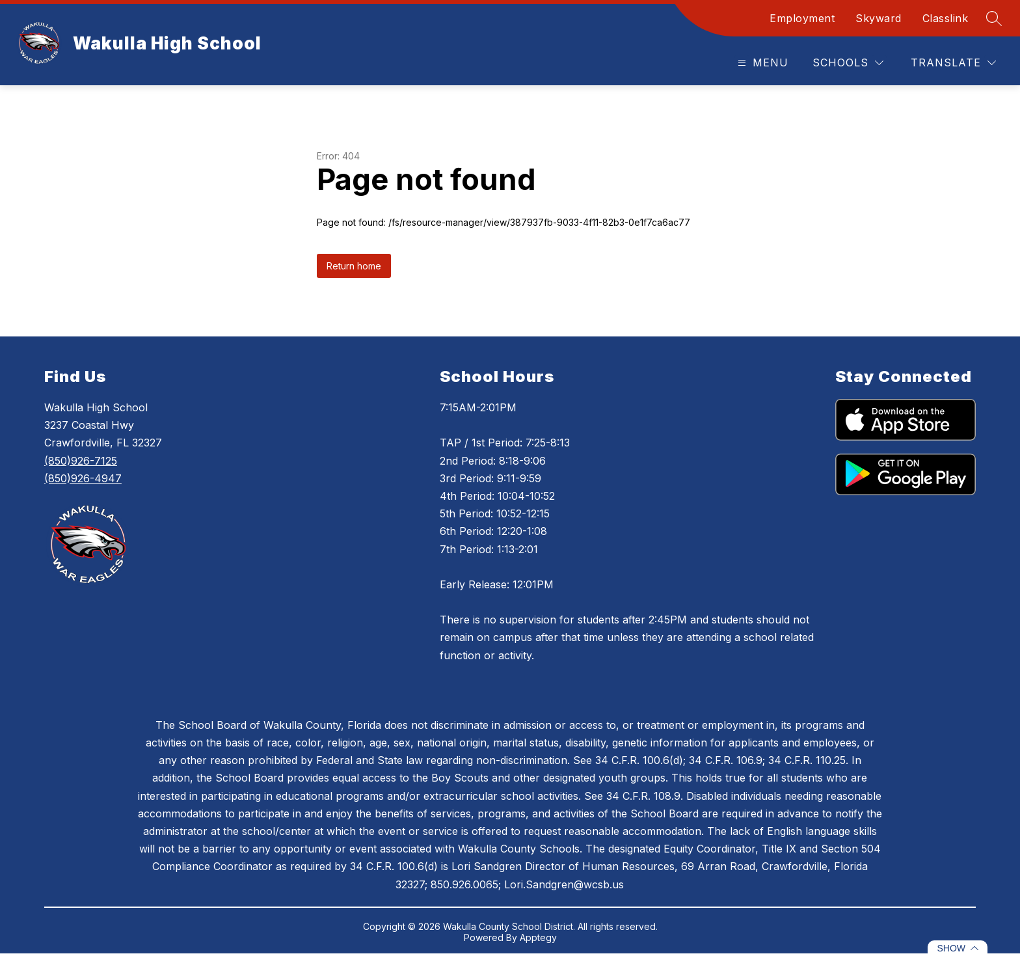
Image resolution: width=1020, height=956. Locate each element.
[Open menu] (761, 63)
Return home (354, 265)
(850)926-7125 (80, 460)
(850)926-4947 (83, 478)
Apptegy (538, 937)
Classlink (945, 18)
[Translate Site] (953, 63)
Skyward (878, 18)
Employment (802, 18)
